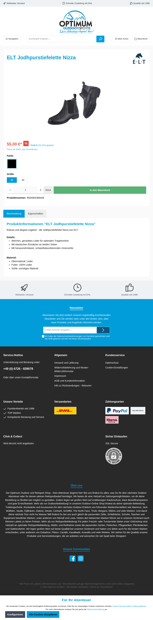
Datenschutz (112, 362)
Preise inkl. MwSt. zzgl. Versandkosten (22, 149)
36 (11, 180)
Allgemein (60, 355)
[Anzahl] (25, 190)
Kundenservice (115, 355)
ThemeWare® (106, 587)
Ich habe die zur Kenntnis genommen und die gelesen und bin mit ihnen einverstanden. (77, 337)
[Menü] (11, 38)
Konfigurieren (15, 614)
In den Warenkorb (100, 190)
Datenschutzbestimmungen (69, 336)
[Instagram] (80, 558)
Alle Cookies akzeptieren (43, 614)
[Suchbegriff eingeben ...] (62, 39)
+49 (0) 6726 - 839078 (18, 368)
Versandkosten (69, 584)
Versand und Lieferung (66, 362)
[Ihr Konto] (122, 38)
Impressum (60, 376)
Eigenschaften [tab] (35, 213)
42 (23, 180)
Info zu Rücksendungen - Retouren (72, 385)
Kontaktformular (29, 377)
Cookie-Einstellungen (116, 367)
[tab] (14, 214)
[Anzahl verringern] (10, 190)
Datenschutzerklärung (95, 609)
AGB (50, 339)
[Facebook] (72, 558)
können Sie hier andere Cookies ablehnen (129, 606)
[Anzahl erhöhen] (40, 190)
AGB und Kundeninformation (69, 380)
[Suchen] (100, 39)
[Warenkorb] (141, 38)
